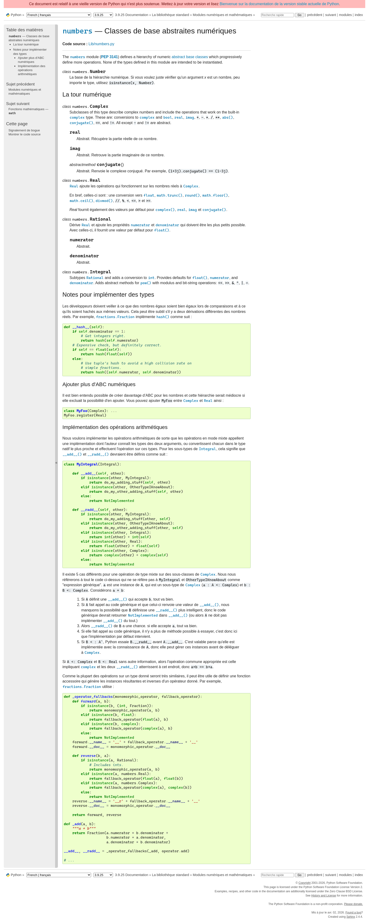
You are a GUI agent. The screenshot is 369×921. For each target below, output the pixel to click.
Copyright (304, 883)
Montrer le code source (24, 134)
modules (345, 15)
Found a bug (353, 912)
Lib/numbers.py (101, 44)
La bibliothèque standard (170, 15)
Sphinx (350, 916)
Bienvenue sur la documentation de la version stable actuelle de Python (279, 4)
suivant (330, 15)
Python (16, 15)
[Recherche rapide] (277, 15)
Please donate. (353, 904)
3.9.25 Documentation (131, 15)
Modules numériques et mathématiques (222, 15)
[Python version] (103, 15)
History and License (323, 895)
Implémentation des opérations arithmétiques (31, 70)
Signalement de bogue (24, 130)
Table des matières (24, 29)
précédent (314, 15)
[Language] (58, 15)
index (359, 15)
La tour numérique (26, 44)
